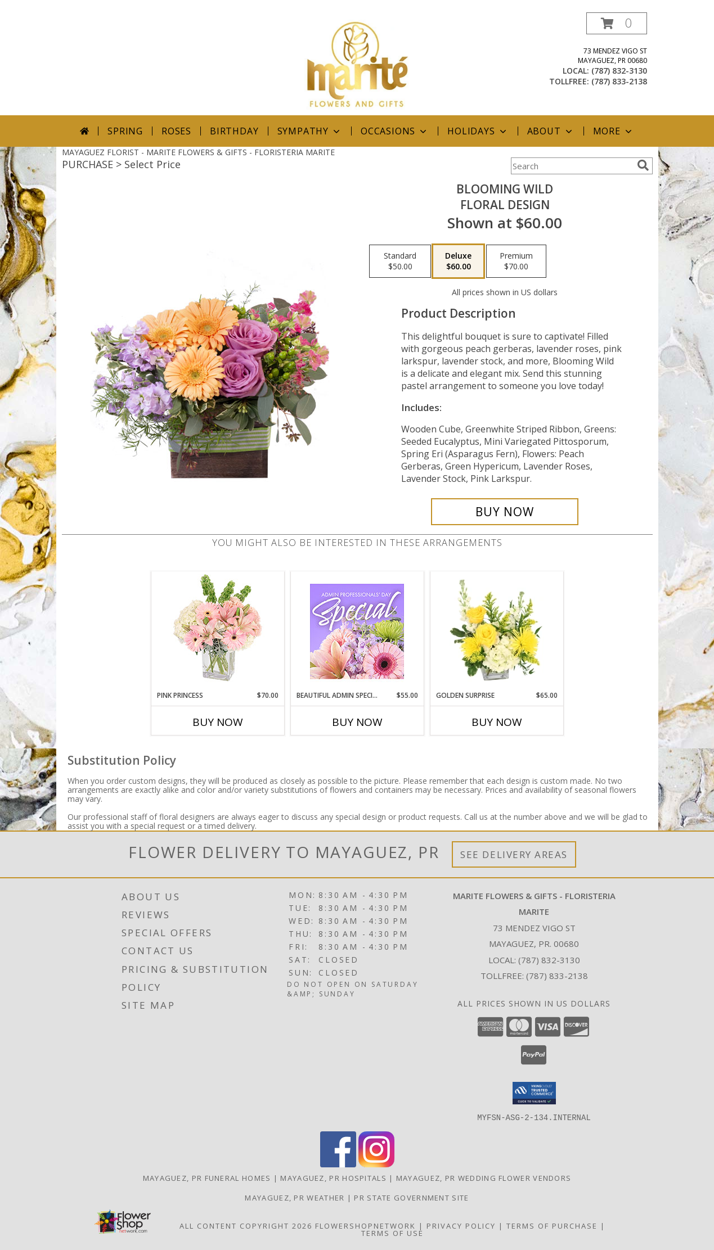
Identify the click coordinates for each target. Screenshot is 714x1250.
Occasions (395, 131)
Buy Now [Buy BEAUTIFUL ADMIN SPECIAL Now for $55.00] (357, 722)
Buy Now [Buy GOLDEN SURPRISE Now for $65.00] (496, 722)
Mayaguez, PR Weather (294, 1197)
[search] (643, 165)
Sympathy (309, 131)
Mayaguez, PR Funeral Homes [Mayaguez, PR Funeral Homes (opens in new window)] (207, 1177)
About (550, 131)
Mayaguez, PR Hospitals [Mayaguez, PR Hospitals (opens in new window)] (333, 1177)
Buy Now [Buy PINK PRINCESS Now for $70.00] (217, 722)
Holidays (477, 131)
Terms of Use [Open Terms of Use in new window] (392, 1233)
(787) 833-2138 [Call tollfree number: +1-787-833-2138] (619, 81)
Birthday (234, 131)
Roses (176, 131)
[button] (616, 23)
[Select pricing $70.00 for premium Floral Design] (516, 261)
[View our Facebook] (338, 1163)
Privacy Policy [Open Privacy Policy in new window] (461, 1225)
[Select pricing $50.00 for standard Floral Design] (400, 261)
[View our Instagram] (376, 1163)
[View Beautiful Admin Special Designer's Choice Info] (357, 631)
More (613, 131)
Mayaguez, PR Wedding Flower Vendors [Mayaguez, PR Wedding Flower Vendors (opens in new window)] (484, 1177)
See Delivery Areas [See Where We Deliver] (514, 854)
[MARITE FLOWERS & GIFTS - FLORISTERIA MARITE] (357, 63)
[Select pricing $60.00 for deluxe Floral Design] (458, 261)
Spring (125, 131)
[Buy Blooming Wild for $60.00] (505, 511)
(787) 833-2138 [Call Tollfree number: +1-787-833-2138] (557, 975)
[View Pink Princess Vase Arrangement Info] (217, 631)
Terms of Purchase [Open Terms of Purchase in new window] (552, 1225)
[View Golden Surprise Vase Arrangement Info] (497, 631)
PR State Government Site (411, 1197)
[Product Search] (571, 166)
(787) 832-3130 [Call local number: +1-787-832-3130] (619, 70)
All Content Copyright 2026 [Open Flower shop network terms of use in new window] (245, 1225)
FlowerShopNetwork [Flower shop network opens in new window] (365, 1225)
